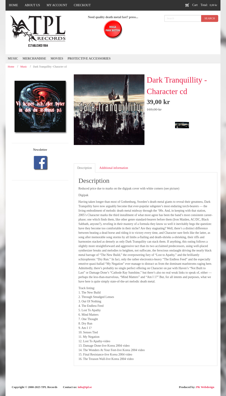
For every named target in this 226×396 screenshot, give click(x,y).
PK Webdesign (205, 387)
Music (23, 66)
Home (11, 66)
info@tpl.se (85, 387)
